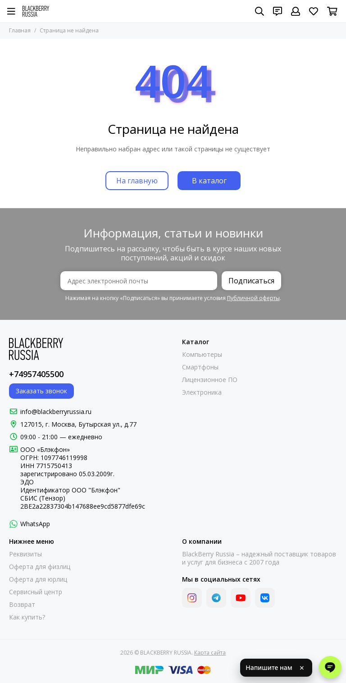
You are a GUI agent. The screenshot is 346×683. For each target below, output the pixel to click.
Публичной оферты (253, 298)
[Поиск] (259, 11)
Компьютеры (202, 355)
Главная (20, 30)
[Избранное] (314, 11)
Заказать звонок (41, 391)
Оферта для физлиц (39, 567)
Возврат (22, 605)
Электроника (202, 392)
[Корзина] (332, 11)
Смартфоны (200, 367)
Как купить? (27, 617)
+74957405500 (36, 374)
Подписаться (251, 281)
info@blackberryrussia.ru (55, 411)
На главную (137, 181)
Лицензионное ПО (209, 380)
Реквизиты (25, 554)
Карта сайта (210, 652)
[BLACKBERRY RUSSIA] (36, 11)
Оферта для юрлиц (38, 579)
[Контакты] (278, 11)
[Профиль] (296, 11)
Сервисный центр (35, 592)
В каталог (209, 181)
